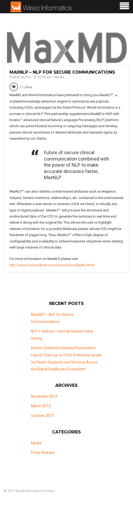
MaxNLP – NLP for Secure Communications (62, 72)
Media (59, 77)
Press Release (43, 452)
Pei (28, 77)
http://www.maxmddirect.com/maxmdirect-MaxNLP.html (52, 265)
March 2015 (41, 406)
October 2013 (42, 416)
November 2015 (44, 396)
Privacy (49, 491)
